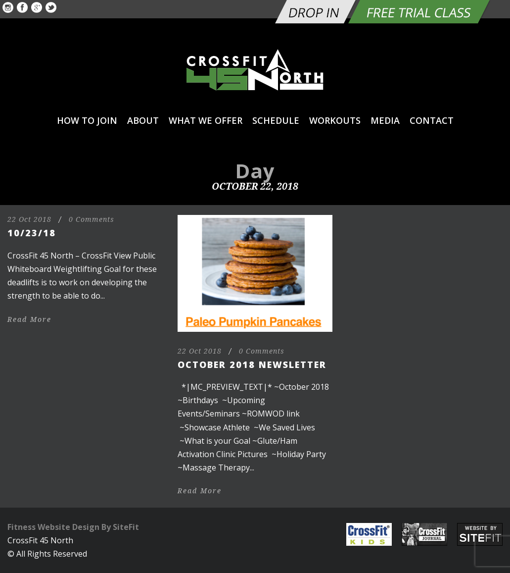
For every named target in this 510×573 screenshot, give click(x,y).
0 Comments (91, 219)
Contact (432, 120)
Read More (29, 319)
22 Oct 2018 (29, 219)
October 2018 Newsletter (252, 364)
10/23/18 (31, 233)
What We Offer (205, 120)
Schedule (275, 120)
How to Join (87, 120)
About (143, 120)
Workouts (335, 120)
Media (385, 120)
